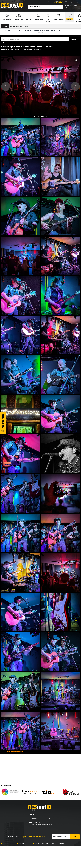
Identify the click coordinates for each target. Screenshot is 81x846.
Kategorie (26, 25)
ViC (21, 48)
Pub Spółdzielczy (18, 750)
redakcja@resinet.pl (47, 817)
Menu (76, 6)
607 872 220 (34, 817)
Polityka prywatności (41, 842)
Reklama (21, 842)
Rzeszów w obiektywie (16, 25)
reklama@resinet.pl (47, 823)
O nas (4, 842)
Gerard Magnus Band (9, 750)
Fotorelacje (5, 25)
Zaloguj (68, 6)
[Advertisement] (40, 768)
